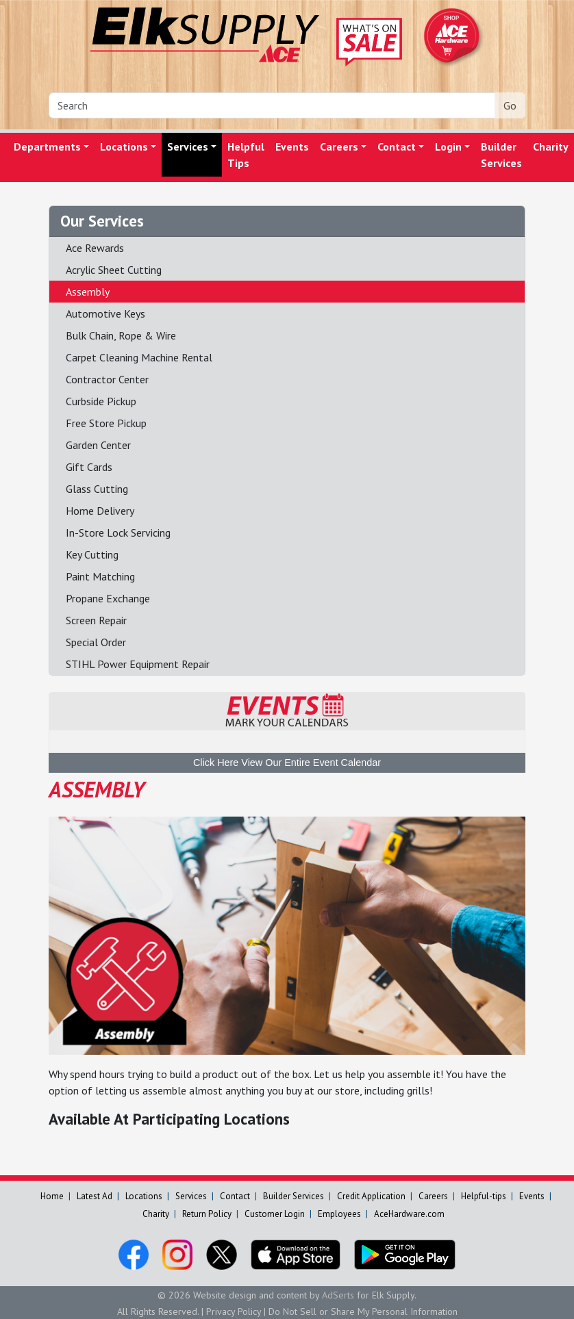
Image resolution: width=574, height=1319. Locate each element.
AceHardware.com (409, 1214)
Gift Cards (89, 467)
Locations (124, 146)
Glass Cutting (97, 489)
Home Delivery (100, 510)
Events (292, 146)
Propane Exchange (108, 598)
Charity (155, 1214)
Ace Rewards (95, 248)
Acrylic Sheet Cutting (114, 270)
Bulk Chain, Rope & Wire (121, 335)
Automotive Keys (105, 313)
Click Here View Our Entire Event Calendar (287, 762)
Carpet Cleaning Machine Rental (139, 357)
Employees (339, 1214)
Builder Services (501, 155)
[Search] (272, 105)
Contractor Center (107, 379)
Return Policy (207, 1214)
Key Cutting (92, 554)
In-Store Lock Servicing (118, 532)
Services (187, 146)
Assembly (88, 291)
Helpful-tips (483, 1196)
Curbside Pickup (101, 401)
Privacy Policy (233, 1311)
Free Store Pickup (106, 423)
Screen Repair (96, 620)
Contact (396, 146)
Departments (47, 146)
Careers (339, 146)
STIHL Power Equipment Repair (138, 664)
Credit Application (371, 1196)
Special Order (96, 642)
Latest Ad (94, 1196)
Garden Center (98, 445)
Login (448, 146)
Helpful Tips (245, 155)
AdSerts (338, 1295)
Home (52, 1196)
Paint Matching (100, 576)
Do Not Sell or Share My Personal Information (363, 1311)
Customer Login (275, 1214)
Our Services (102, 221)
